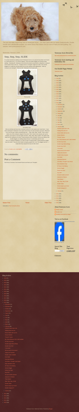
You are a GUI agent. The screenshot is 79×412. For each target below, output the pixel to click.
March (59, 124)
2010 (57, 202)
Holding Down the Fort (62, 130)
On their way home (61, 141)
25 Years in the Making (62, 166)
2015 (57, 102)
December (59, 104)
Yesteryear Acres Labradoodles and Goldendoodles (65, 221)
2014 (57, 193)
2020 (57, 91)
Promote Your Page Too (59, 242)
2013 (57, 196)
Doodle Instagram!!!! (61, 188)
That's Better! (60, 179)
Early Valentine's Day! (62, 163)
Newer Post (6, 202)
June (58, 117)
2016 (57, 100)
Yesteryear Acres (58, 71)
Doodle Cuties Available (62, 155)
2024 (57, 82)
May (58, 120)
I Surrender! (60, 148)
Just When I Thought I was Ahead (65, 161)
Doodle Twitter (60, 183)
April (58, 122)
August (59, 113)
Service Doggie (60, 168)
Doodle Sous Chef (61, 146)
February (59, 126)
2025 (57, 80)
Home (27, 202)
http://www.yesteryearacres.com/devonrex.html (65, 55)
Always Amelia (59, 209)
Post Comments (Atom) (14, 205)
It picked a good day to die (63, 128)
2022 (57, 87)
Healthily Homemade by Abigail (63, 214)
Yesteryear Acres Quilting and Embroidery (64, 64)
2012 (57, 198)
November (59, 106)
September (60, 111)
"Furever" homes (61, 137)
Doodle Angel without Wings (63, 144)
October (59, 109)
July (58, 115)
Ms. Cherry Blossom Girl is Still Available (66, 139)
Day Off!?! (59, 172)
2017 (57, 98)
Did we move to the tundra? (63, 150)
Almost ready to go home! (63, 186)
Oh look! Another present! (63, 174)
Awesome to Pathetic (62, 177)
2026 (57, 78)
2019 (57, 93)
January (59, 191)
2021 (57, 89)
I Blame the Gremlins (62, 152)
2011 (57, 200)
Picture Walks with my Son (63, 132)
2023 (57, 85)
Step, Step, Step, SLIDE (62, 181)
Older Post (48, 202)
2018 (57, 96)
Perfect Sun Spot (61, 170)
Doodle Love (59, 212)
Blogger (51, 408)
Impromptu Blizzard (61, 159)
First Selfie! (59, 157)
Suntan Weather (61, 135)
